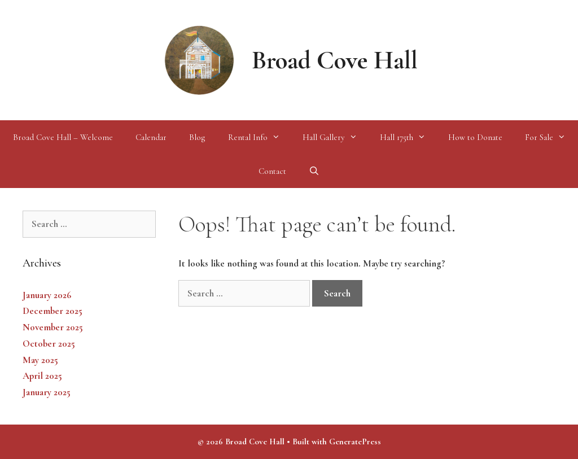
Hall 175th (408, 137)
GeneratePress (355, 441)
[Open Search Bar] (314, 171)
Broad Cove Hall (335, 60)
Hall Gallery (336, 137)
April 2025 (42, 376)
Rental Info (259, 137)
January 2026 (47, 295)
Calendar (151, 137)
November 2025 (53, 327)
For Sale (551, 137)
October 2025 (49, 343)
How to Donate (475, 137)
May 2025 (40, 360)
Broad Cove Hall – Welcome (63, 137)
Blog (197, 137)
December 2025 (52, 311)
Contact (272, 171)
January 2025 (47, 392)
